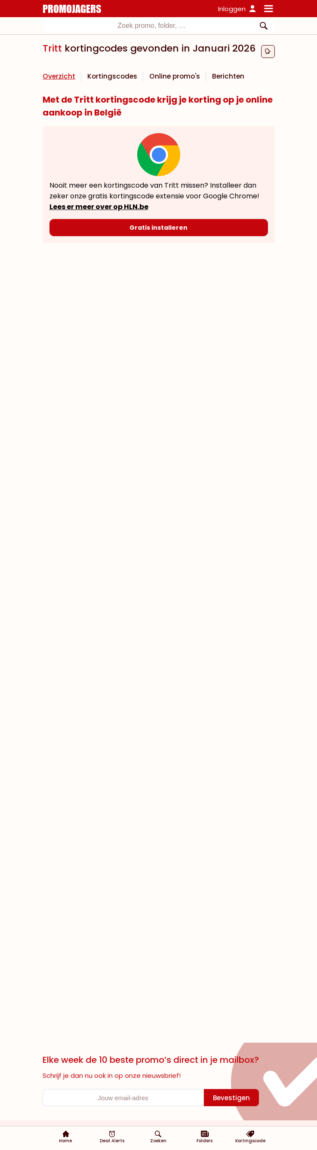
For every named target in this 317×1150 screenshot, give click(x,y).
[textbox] (151, 25)
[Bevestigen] (231, 1097)
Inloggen (232, 8)
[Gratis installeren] (158, 227)
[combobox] (159, 26)
